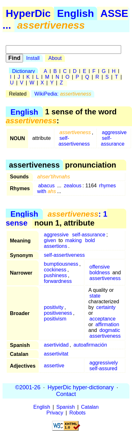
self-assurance (113, 141)
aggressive (114, 132)
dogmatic (109, 330)
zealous (73, 185)
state (95, 296)
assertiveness (105, 278)
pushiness (55, 275)
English (75, 13)
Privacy (54, 412)
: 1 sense (56, 218)
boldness (99, 272)
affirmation (107, 324)
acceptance (102, 318)
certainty (105, 307)
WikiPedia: (63, 94)
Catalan (90, 407)
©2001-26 (27, 387)
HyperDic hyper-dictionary (81, 387)
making (73, 240)
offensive (99, 267)
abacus (46, 185)
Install (33, 58)
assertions (55, 246)
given (50, 240)
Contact (66, 394)
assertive (54, 365)
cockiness (55, 269)
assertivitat (56, 353)
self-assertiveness (74, 141)
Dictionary (23, 71)
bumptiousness (61, 264)
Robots (77, 412)
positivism (55, 318)
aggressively (103, 362)
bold (90, 240)
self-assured (103, 368)
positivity (53, 307)
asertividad (56, 345)
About (55, 58)
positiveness (58, 313)
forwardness (58, 281)
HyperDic (28, 13)
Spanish (65, 407)
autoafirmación (90, 345)
